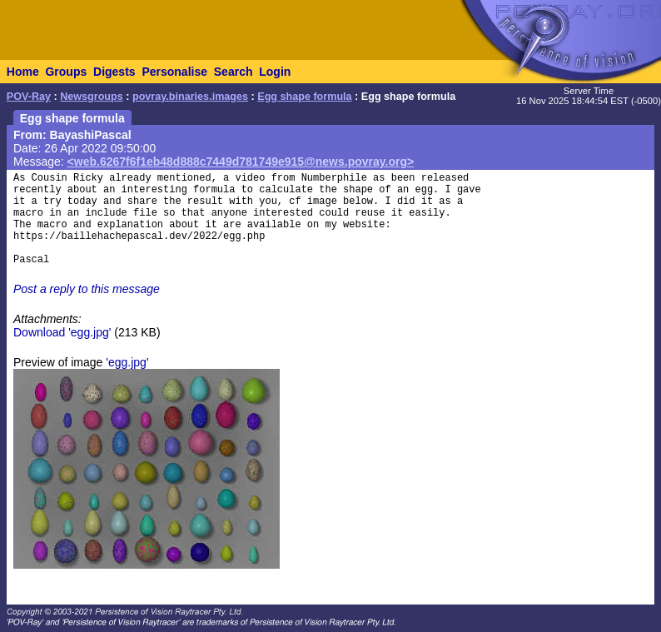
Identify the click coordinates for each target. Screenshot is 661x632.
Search (233, 71)
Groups (66, 71)
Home (23, 71)
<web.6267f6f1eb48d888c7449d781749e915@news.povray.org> (241, 161)
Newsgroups (91, 96)
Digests (114, 71)
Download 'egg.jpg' (62, 332)
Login (275, 71)
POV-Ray (29, 96)
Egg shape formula (304, 96)
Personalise (174, 71)
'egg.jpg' (127, 362)
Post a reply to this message (86, 289)
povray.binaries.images (190, 96)
